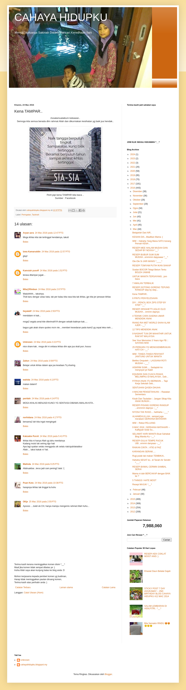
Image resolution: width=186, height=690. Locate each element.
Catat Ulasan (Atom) (33, 592)
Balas (25, 242)
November (138, 195)
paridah (27, 398)
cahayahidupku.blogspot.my (34, 664)
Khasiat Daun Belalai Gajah (157, 571)
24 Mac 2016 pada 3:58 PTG (44, 361)
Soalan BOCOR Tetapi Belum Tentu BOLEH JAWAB (149, 270)
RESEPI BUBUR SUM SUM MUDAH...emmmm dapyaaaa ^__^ (150, 255)
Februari (137, 489)
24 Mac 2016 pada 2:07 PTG (51, 289)
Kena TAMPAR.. (140, 294)
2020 (133, 171)
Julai (135, 212)
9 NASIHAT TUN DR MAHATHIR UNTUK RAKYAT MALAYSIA (152, 334)
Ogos (136, 208)
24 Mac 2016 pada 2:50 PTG (46, 311)
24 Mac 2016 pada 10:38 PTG (49, 483)
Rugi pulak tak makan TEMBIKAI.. (148, 456)
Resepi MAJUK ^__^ (142, 484)
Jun (135, 216)
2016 (133, 188)
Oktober (137, 200)
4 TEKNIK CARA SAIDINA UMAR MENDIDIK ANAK (148, 317)
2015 (133, 499)
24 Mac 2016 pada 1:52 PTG (53, 270)
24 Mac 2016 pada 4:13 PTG (44, 380)
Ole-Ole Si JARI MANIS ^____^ (147, 261)
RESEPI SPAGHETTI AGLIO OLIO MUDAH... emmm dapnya (149, 310)
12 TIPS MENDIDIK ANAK (145, 329)
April (135, 225)
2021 (133, 167)
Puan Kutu (28, 483)
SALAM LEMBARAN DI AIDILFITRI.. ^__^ (155, 607)
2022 (133, 163)
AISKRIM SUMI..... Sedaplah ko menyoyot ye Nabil (147, 368)
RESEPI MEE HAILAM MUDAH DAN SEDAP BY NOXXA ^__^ (150, 249)
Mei (135, 220)
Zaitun (26, 361)
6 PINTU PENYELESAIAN (145, 298)
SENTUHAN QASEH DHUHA (146, 387)
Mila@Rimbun (30, 289)
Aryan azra (28, 233)
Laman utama (66, 587)
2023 (133, 158)
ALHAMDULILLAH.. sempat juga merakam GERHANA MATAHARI (149, 417)
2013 (133, 507)
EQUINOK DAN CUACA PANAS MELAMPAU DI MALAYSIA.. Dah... (150, 375)
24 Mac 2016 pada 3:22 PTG (47, 342)
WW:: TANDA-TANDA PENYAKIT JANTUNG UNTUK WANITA (148, 355)
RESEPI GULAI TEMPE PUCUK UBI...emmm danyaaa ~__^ (147, 441)
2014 (133, 503)
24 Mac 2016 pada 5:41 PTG (53, 436)
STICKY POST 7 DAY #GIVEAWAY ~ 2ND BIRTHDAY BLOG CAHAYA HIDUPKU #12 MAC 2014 (157, 592)
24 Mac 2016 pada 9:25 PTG (45, 464)
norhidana (28, 417)
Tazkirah (35, 215)
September (138, 204)
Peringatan (26, 215)
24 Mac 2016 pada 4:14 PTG (45, 398)
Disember (138, 191)
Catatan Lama (108, 587)
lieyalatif (27, 311)
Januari (137, 494)
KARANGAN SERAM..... (144, 451)
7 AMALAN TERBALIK (143, 283)
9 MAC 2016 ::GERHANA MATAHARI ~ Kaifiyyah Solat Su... (151, 428)
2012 (133, 511)
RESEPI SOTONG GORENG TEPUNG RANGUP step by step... (151, 288)
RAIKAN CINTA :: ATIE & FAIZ (146, 447)
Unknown (28, 342)
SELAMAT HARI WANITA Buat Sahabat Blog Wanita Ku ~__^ (151, 435)
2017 (133, 183)
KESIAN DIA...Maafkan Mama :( (147, 237)
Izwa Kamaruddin (32, 251)
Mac (135, 229)
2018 (133, 179)
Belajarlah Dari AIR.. (142, 232)
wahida (26, 380)
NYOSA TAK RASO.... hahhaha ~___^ (150, 412)
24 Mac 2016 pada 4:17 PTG (48, 417)
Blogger (108, 674)
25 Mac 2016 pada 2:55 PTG (42, 501)
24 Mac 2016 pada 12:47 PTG (49, 233)
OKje (25, 501)
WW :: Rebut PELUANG (143, 423)
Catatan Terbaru (23, 587)
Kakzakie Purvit (31, 436)
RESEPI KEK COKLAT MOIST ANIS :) (155, 555)
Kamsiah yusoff (31, 270)
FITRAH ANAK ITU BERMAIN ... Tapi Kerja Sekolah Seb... (150, 382)
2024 (133, 154)
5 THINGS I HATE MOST (144, 480)
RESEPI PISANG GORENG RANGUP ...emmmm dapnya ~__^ (150, 406)
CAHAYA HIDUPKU (60, 17)
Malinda (27, 464)
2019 (133, 175)
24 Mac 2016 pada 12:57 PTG (56, 251)
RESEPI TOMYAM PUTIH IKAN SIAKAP (151, 265)
